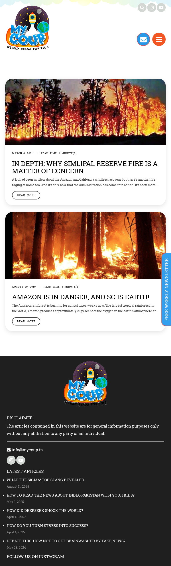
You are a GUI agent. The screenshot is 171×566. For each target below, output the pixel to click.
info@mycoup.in (25, 449)
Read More (26, 195)
